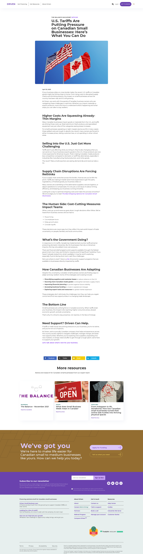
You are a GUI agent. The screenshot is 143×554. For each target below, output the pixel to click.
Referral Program (80, 514)
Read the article (60, 411)
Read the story (95, 417)
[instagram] (121, 483)
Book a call (94, 511)
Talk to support (96, 507)
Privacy (31, 546)
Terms (21, 546)
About (76, 503)
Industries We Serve (114, 511)
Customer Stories (113, 514)
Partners (77, 511)
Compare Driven (80, 518)
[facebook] (108, 483)
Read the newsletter (26, 409)
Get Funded (126, 4)
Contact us (94, 503)
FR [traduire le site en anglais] (134, 4)
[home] (11, 4)
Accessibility (43, 546)
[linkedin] (116, 483)
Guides (110, 507)
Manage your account (98, 514)
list (68, 259)
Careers (81, 507)
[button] (22, 4)
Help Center (112, 503)
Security (54, 546)
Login (117, 4)
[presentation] (85, 483)
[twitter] (112, 483)
